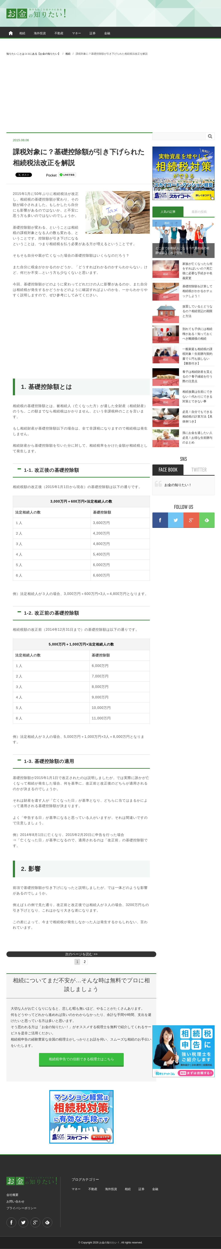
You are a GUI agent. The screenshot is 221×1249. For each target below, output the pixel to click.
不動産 (58, 33)
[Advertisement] (110, 94)
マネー (76, 33)
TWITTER (199, 470)
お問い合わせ (15, 1201)
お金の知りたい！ (178, 485)
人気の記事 (168, 211)
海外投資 (40, 33)
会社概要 (12, 1195)
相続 (22, 33)
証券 (93, 33)
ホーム (10, 33)
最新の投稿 (199, 211)
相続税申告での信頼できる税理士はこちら (81, 1059)
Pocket (51, 175)
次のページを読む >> (81, 954)
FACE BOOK (168, 470)
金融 (107, 33)
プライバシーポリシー (21, 1208)
